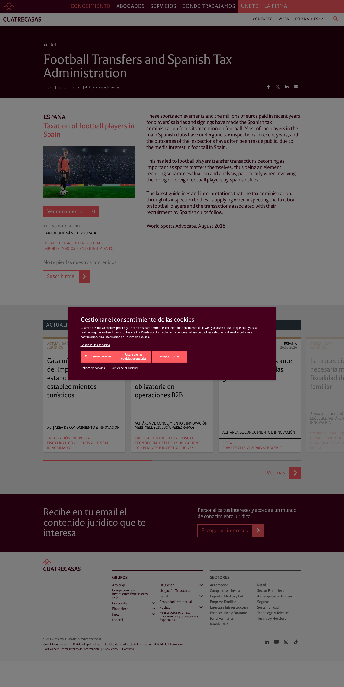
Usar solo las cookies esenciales (134, 357)
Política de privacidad (124, 368)
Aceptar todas (169, 357)
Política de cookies (137, 337)
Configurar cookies (98, 357)
